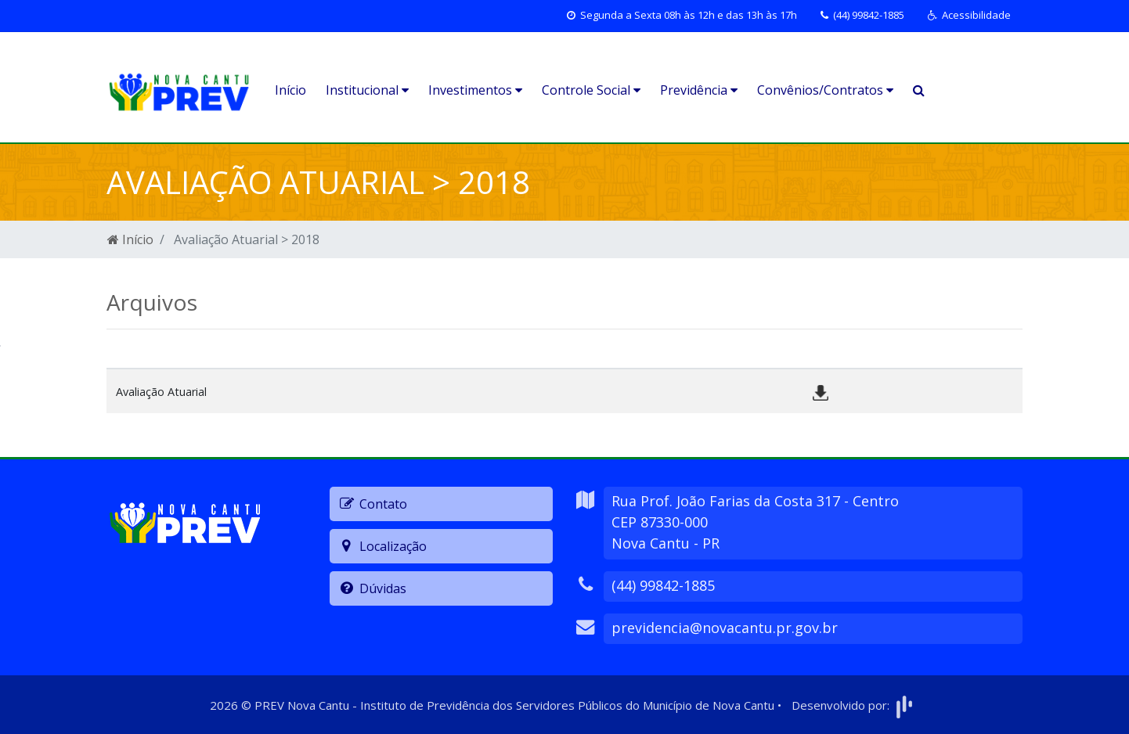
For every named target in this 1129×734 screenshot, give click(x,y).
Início (290, 90)
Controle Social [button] (591, 90)
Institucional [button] (367, 90)
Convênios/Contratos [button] (825, 90)
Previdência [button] (699, 90)
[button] (969, 15)
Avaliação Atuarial (161, 391)
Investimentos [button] (475, 90)
